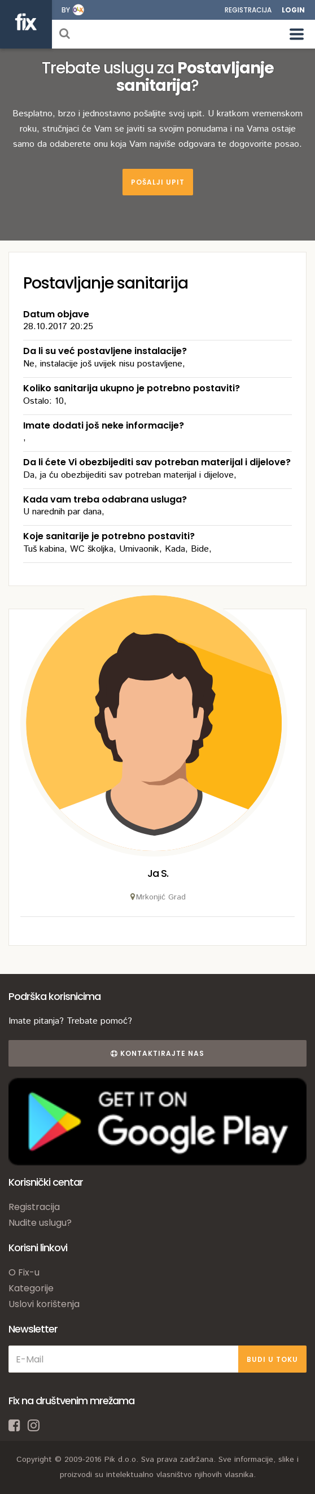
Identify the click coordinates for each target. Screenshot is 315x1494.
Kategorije (31, 1288)
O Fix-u (24, 1272)
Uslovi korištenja (44, 1304)
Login (293, 10)
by (66, 10)
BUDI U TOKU (272, 1359)
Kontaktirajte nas (157, 1053)
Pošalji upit (158, 182)
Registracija (248, 10)
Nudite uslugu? (40, 1222)
